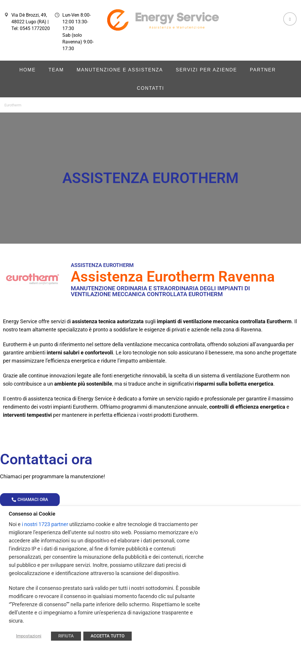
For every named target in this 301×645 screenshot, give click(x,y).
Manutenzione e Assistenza (120, 69)
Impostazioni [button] (28, 636)
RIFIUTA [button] (66, 636)
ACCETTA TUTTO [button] (107, 636)
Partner (263, 69)
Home (28, 69)
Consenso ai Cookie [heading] (32, 514)
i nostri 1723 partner (45, 524)
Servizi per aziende (206, 69)
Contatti (150, 88)
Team (56, 69)
